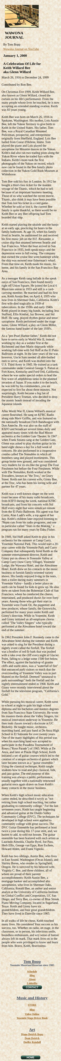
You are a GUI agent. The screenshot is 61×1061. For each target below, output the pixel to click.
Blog (32, 975)
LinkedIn (32, 983)
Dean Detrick (32, 1038)
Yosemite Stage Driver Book (32, 1018)
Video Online (32, 1014)
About (32, 979)
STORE (32, 1005)
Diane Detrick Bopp (32, 1034)
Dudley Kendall (32, 1042)
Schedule (32, 971)
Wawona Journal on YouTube (21, 49)
